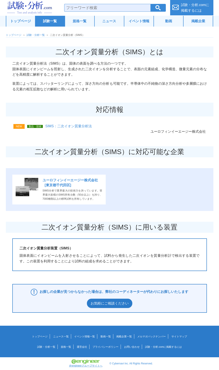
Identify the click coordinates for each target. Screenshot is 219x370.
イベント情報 (139, 21)
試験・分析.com (29, 7)
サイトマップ (179, 336)
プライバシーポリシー (105, 346)
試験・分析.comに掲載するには (163, 346)
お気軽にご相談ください (110, 303)
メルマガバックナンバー (151, 336)
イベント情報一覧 (84, 336)
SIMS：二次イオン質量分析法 (68, 126)
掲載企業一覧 (124, 336)
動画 (168, 21)
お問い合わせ (132, 346)
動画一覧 (106, 336)
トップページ (20, 21)
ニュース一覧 (61, 336)
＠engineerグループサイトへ (85, 363)
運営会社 (82, 346)
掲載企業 (198, 21)
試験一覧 (50, 21)
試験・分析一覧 (36, 35)
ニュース (109, 21)
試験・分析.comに (195, 7)
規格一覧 (79, 21)
